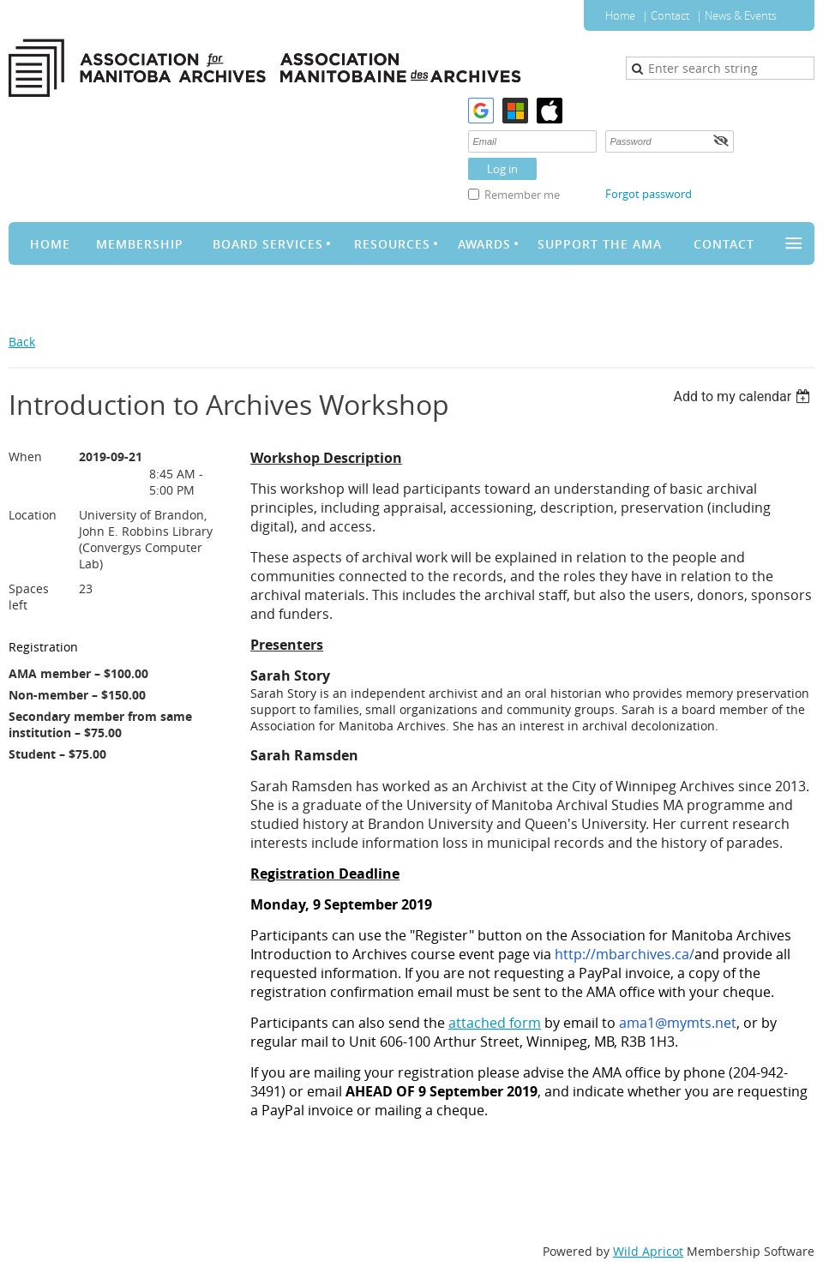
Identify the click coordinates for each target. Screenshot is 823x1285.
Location (33, 515)
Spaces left (29, 596)
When (25, 456)
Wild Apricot (648, 1251)
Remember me (522, 194)
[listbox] (743, 396)
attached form (494, 1022)
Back (22, 341)
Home (620, 15)
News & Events (741, 15)
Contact (670, 15)
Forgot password (648, 193)
